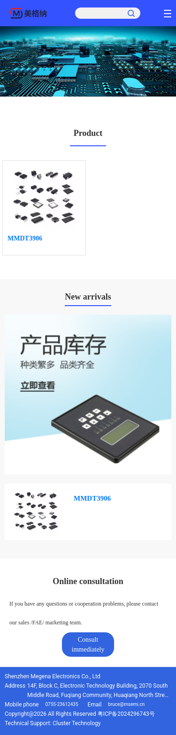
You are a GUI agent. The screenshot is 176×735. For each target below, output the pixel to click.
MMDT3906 (25, 238)
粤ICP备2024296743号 (126, 714)
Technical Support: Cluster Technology (52, 723)
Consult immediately (88, 644)
